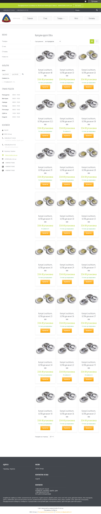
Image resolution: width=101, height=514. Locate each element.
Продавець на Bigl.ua (50, 510)
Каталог (78, 5)
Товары (59, 18)
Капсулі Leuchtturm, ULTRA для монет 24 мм (45, 267)
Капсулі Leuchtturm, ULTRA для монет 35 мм (45, 218)
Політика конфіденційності (63, 512)
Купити (45, 87)
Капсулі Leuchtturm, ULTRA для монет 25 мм (89, 218)
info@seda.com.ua (10, 159)
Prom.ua (60, 508)
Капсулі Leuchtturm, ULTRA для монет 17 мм (89, 267)
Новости (5, 57)
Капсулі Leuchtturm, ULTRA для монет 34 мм (45, 365)
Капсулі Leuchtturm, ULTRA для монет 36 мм (67, 316)
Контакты (92, 18)
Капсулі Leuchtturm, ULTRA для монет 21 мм (89, 413)
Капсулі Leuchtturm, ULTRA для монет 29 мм (67, 267)
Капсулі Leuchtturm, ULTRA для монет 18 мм (45, 413)
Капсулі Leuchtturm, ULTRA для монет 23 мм (45, 316)
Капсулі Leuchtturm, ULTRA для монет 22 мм (67, 365)
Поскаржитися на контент (46, 512)
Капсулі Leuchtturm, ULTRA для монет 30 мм (67, 218)
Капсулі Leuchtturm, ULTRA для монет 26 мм (89, 72)
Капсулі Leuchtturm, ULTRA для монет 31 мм (67, 121)
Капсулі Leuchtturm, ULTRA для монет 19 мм (89, 365)
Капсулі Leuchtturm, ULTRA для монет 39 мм (45, 170)
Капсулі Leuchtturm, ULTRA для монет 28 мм (89, 170)
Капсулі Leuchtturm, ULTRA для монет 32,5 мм (45, 121)
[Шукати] (97, 10)
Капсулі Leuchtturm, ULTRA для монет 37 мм (89, 316)
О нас (45, 18)
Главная (30, 18)
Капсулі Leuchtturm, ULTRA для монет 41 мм (67, 170)
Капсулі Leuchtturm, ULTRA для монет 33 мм (67, 72)
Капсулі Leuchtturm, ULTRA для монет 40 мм (45, 72)
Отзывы (5, 52)
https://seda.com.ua (11, 155)
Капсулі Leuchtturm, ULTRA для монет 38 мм (89, 121)
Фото (76, 18)
